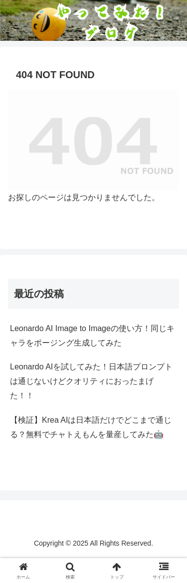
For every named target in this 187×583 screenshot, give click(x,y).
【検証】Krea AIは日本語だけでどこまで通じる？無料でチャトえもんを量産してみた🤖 (91, 427)
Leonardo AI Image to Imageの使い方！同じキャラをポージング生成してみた (92, 335)
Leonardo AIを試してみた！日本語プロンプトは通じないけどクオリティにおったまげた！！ (91, 381)
